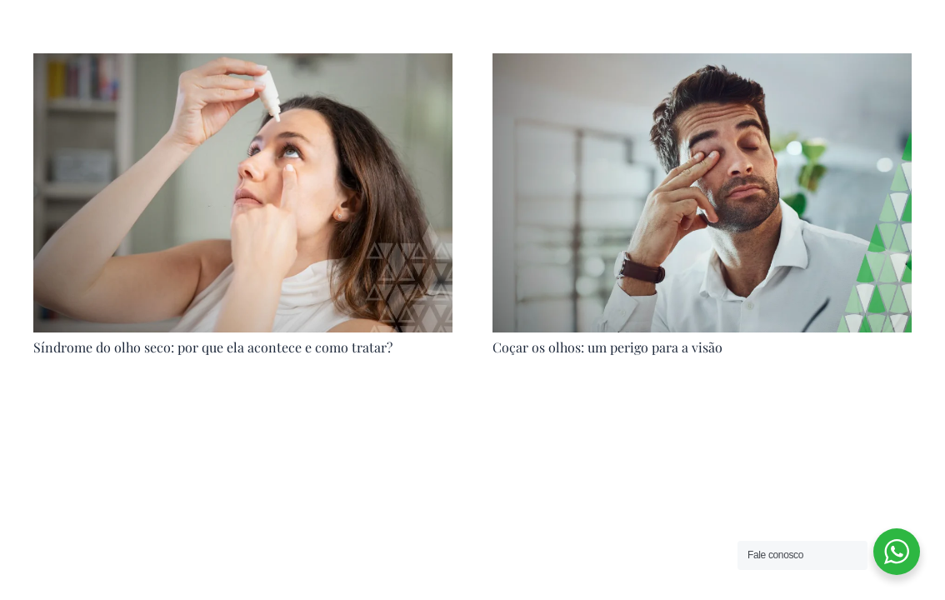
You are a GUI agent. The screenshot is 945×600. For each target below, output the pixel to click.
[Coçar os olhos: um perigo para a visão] (702, 65)
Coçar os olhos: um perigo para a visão (607, 347)
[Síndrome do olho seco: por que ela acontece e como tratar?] (242, 65)
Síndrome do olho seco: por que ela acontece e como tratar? (212, 347)
